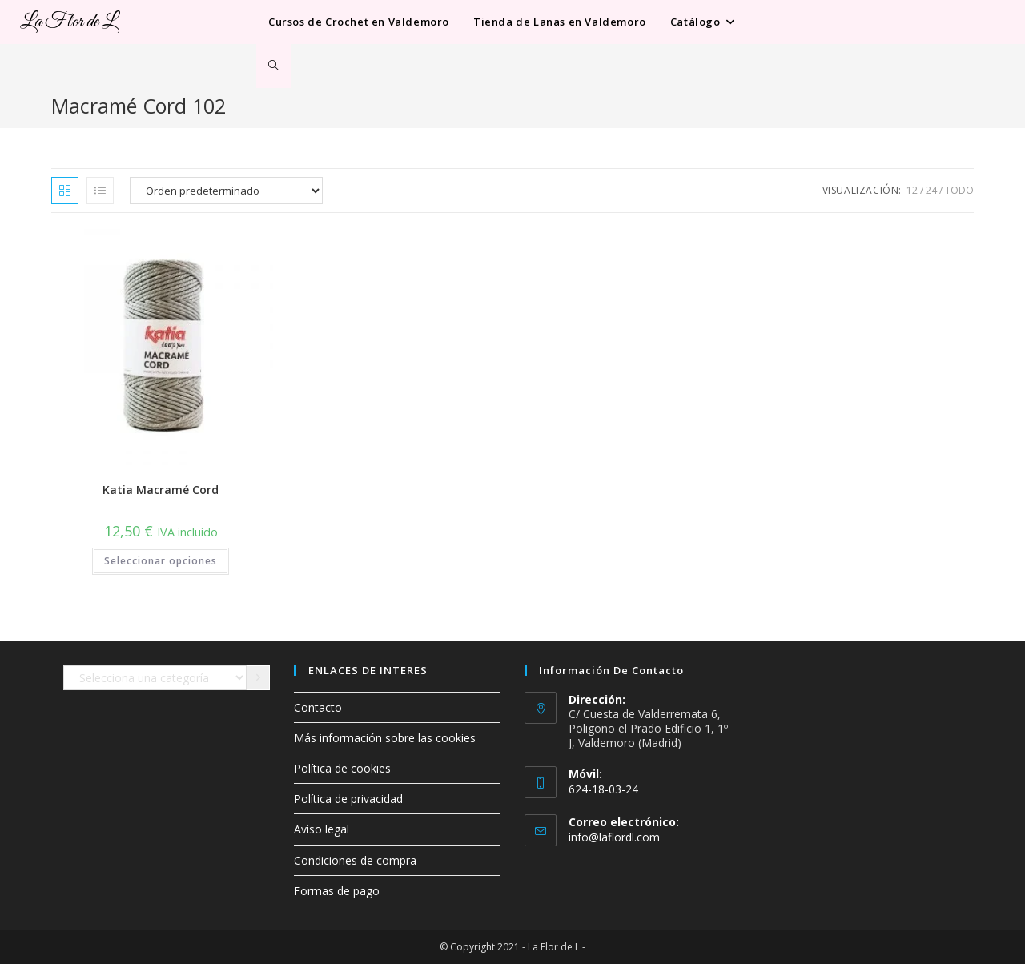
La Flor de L (69, 22)
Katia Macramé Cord (160, 489)
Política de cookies (342, 768)
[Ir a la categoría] (258, 678)
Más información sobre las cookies (385, 737)
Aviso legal (321, 829)
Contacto (318, 707)
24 (931, 190)
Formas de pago (337, 890)
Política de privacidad (348, 798)
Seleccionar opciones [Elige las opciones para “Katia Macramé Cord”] (160, 561)
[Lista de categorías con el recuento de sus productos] (155, 678)
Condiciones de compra (355, 860)
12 (912, 190)
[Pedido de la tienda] (226, 190)
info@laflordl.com (614, 837)
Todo (959, 190)
